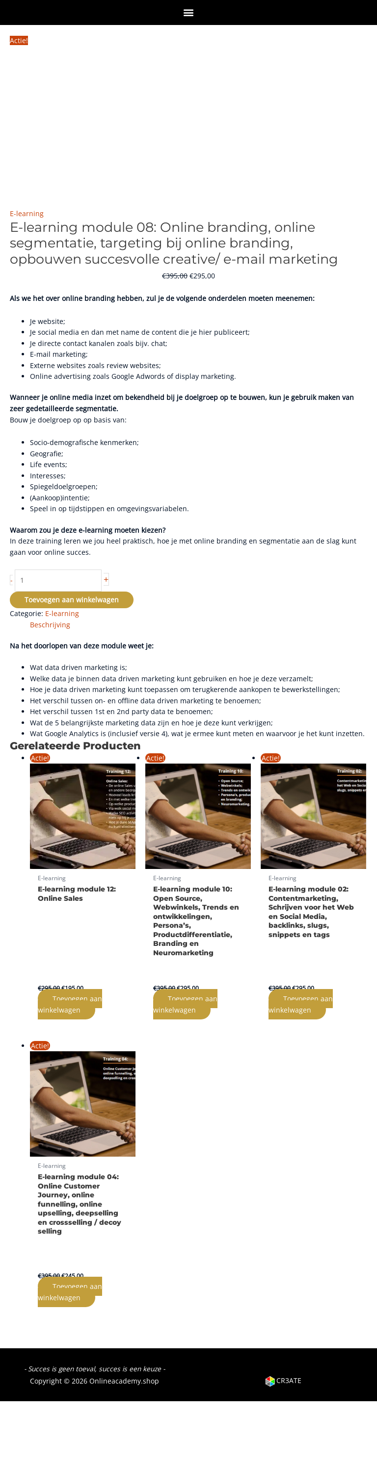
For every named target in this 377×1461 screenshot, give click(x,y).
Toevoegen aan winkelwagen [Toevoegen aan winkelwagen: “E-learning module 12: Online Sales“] (70, 1004)
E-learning (27, 213)
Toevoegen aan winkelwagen (72, 599)
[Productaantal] (58, 581)
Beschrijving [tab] (50, 624)
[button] (189, 12)
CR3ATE (282, 1380)
